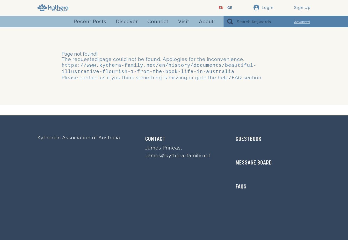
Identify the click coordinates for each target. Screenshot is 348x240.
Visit (183, 21)
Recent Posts (90, 21)
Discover (127, 21)
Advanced (302, 22)
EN (221, 8)
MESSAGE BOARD (254, 163)
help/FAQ (230, 77)
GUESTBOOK (248, 139)
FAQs (241, 187)
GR (229, 8)
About (206, 21)
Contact (155, 139)
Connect (157, 21)
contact (89, 77)
